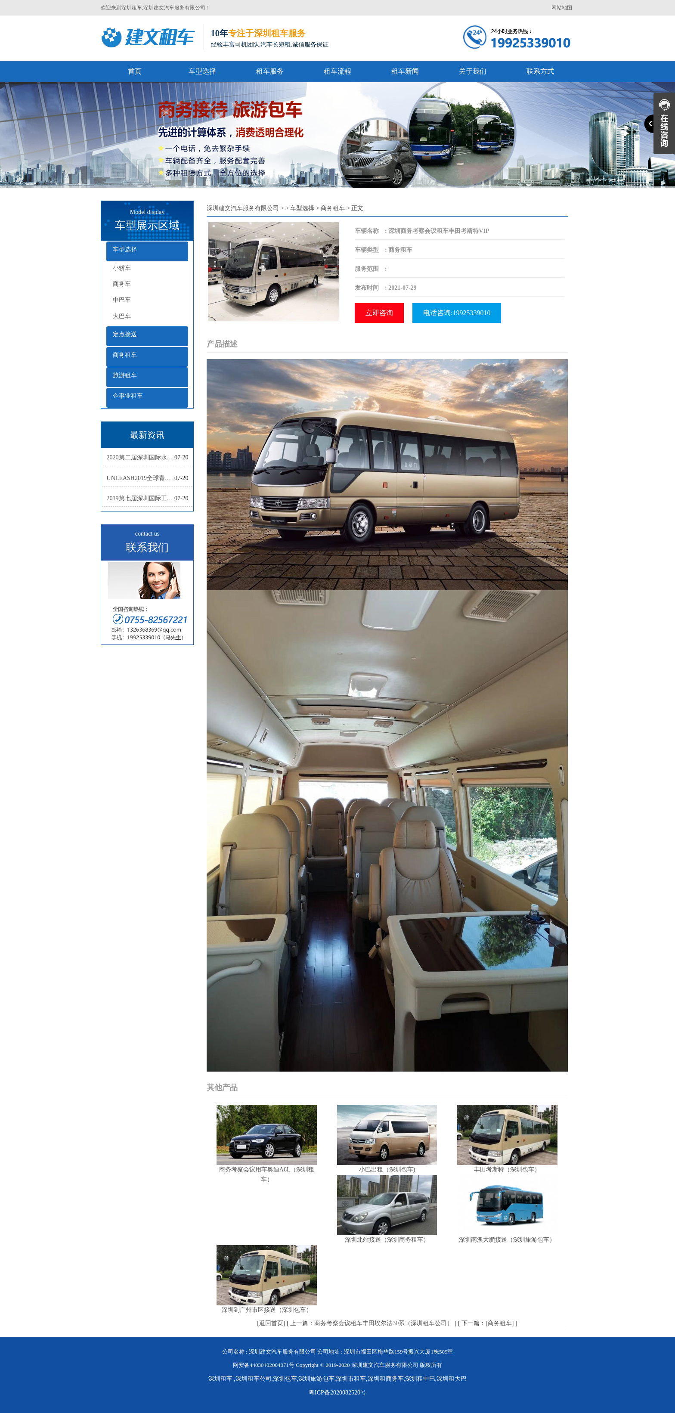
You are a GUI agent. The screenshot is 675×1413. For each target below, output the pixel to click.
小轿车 (122, 268)
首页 (135, 71)
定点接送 (125, 334)
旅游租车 (125, 375)
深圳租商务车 (386, 1379)
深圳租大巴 (452, 1379)
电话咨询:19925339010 (456, 312)
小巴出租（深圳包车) (387, 1169)
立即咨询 (379, 312)
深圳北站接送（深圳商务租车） (387, 1239)
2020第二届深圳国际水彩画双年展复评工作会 (140, 457)
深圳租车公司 (253, 1379)
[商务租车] (500, 1323)
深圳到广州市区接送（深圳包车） (267, 1310)
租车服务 (270, 71)
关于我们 (472, 71)
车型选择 (202, 71)
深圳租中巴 (420, 1379)
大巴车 (122, 316)
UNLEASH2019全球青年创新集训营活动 (140, 478)
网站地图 (561, 8)
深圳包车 (285, 1379)
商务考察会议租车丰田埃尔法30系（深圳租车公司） (383, 1323)
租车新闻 (405, 71)
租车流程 (337, 71)
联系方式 (540, 71)
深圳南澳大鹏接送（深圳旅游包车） (507, 1239)
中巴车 (122, 300)
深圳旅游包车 (316, 1379)
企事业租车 (128, 396)
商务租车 (125, 355)
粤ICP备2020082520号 (337, 1392)
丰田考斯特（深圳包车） (507, 1169)
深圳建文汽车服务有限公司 (243, 208)
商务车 (122, 284)
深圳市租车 (351, 1379)
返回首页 (271, 1323)
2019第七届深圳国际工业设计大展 (140, 498)
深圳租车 (131, 8)
